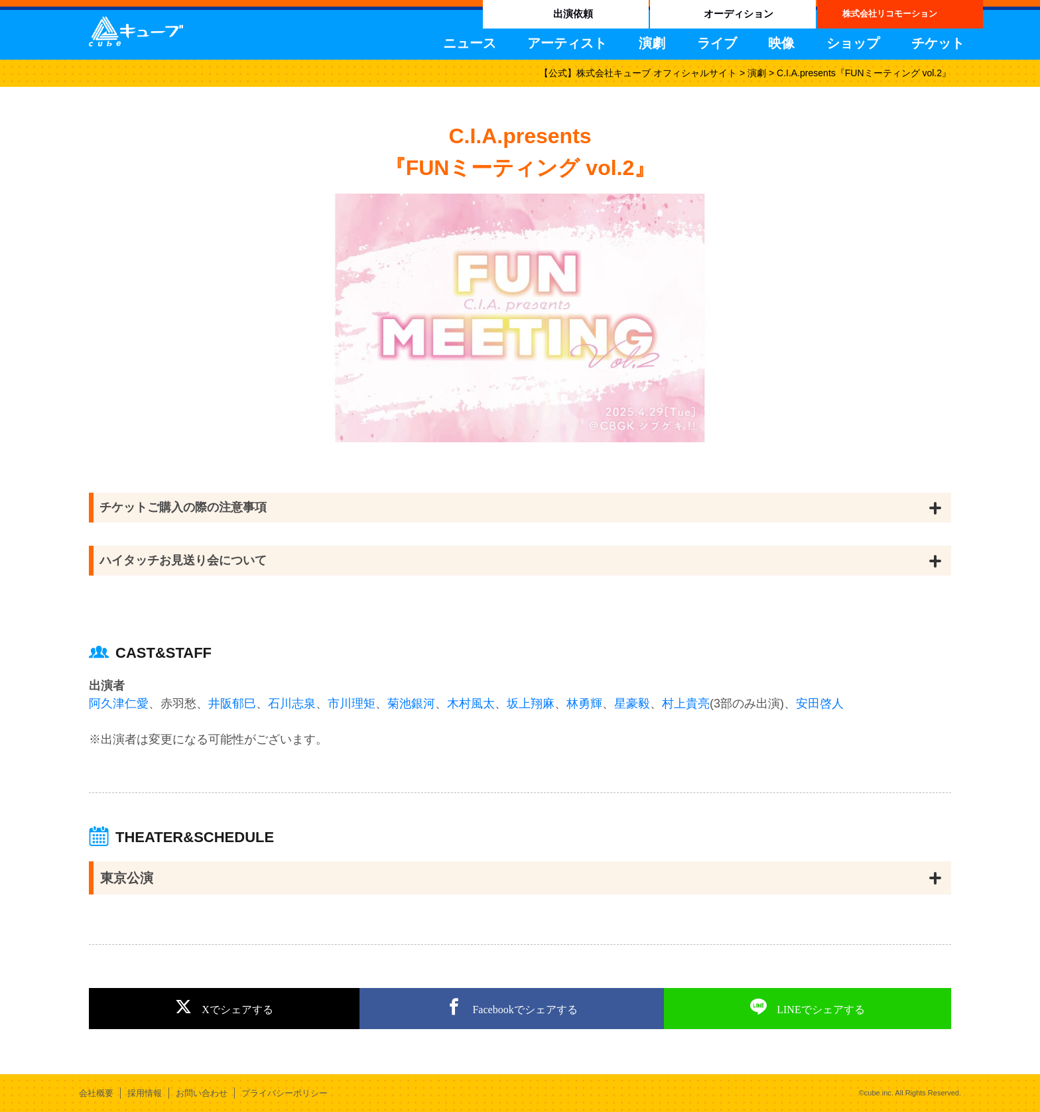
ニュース (469, 43)
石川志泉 (292, 703)
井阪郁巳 (232, 703)
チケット (937, 43)
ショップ (852, 43)
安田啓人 (820, 703)
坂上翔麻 (530, 703)
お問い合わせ (202, 1093)
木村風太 (471, 703)
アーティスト (567, 43)
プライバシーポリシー (284, 1093)
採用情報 (144, 1093)
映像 (781, 43)
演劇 (652, 43)
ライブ (717, 43)
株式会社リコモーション (889, 14)
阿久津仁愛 (119, 703)
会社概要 (96, 1093)
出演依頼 (573, 13)
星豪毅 (632, 703)
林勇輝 (584, 703)
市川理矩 (351, 703)
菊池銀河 (411, 703)
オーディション (738, 13)
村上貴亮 (686, 703)
